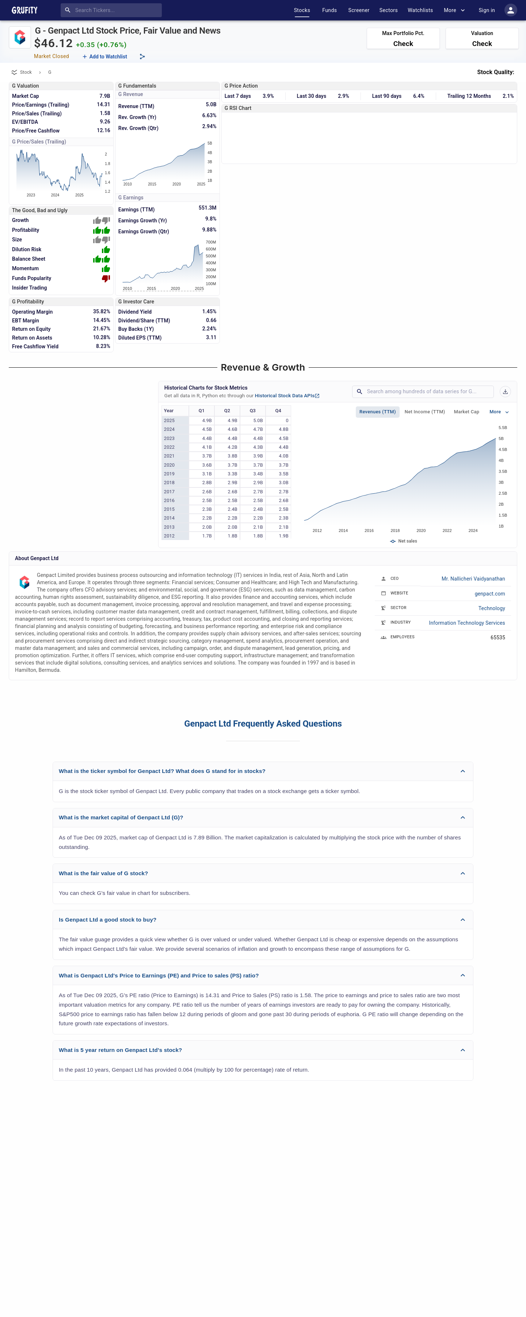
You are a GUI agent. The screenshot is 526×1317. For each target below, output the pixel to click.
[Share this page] (142, 56)
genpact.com (490, 594)
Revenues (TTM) (378, 411)
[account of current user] (510, 10)
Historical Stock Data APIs (287, 395)
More (454, 10)
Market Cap (466, 411)
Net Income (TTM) (425, 411)
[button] (263, 771)
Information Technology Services (467, 623)
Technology (492, 608)
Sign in (487, 10)
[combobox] (113, 10)
